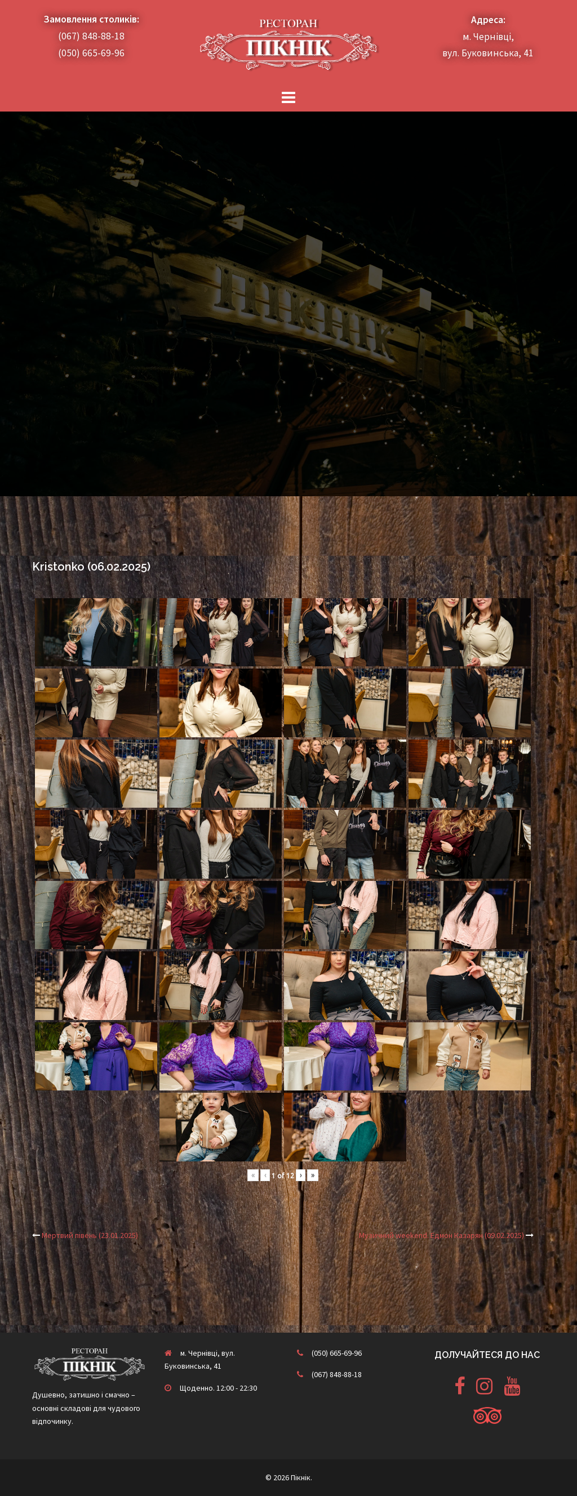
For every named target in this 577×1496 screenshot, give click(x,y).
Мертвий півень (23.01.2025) (90, 1235)
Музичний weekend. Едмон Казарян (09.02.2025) (441, 1235)
